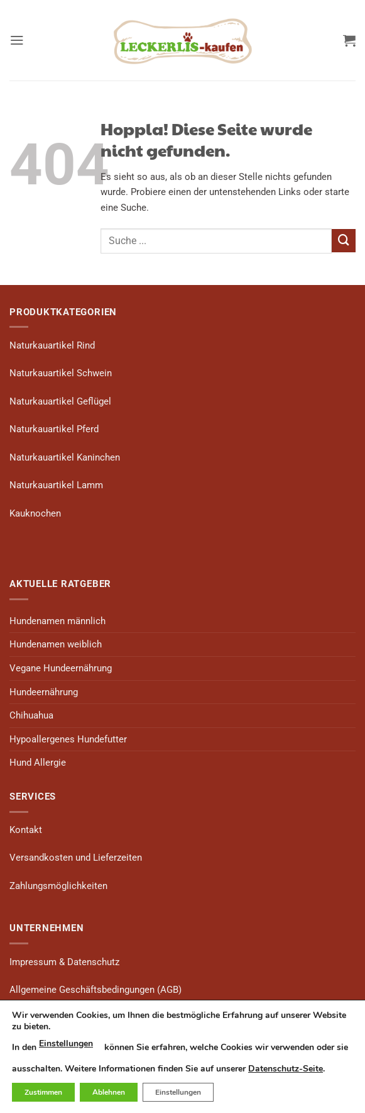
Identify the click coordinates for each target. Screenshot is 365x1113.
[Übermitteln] (344, 241)
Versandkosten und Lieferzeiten (75, 857)
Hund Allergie (37, 762)
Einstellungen (66, 1043)
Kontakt (25, 830)
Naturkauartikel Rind (52, 345)
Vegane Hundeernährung (60, 668)
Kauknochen (35, 513)
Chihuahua (31, 715)
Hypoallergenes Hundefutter (68, 739)
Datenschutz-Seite (285, 1069)
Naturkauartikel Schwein (60, 373)
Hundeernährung (43, 692)
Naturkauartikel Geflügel (60, 401)
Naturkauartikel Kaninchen (64, 457)
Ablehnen (108, 1092)
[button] (16, 40)
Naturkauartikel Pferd (54, 429)
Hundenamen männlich (57, 621)
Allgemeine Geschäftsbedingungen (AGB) (95, 989)
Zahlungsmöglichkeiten (58, 886)
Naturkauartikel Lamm (56, 485)
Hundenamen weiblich (55, 644)
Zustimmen (43, 1092)
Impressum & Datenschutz (64, 962)
